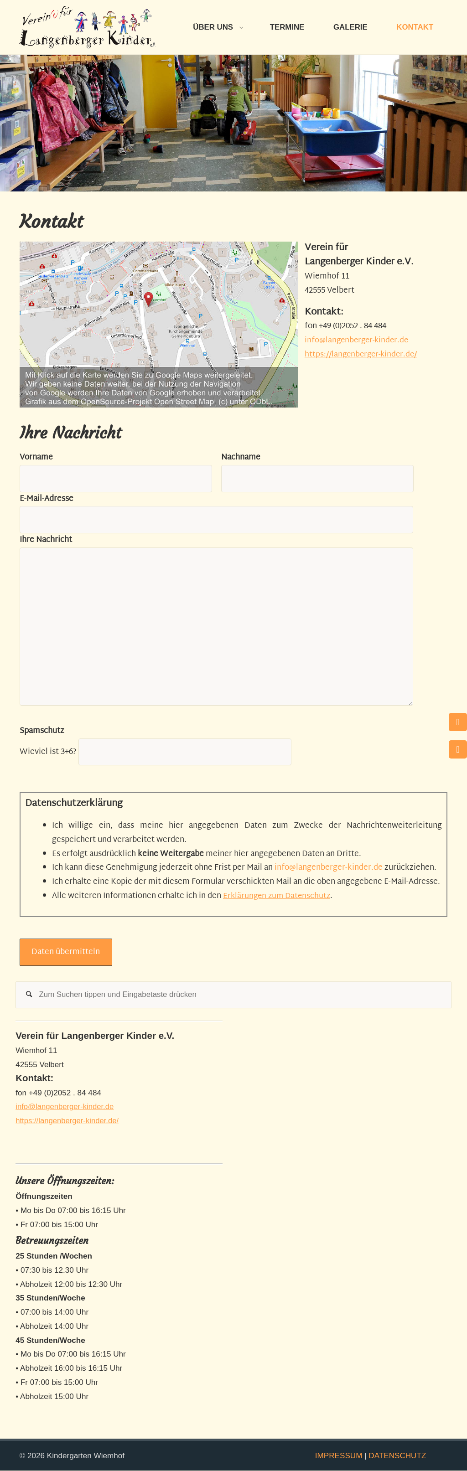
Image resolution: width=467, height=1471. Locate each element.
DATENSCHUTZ (397, 1455)
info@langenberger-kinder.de (359, 340)
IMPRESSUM (339, 1455)
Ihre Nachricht (46, 540)
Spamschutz (42, 731)
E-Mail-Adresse (46, 499)
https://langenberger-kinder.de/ (363, 354)
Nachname (240, 457)
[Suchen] (29, 995)
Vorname (36, 457)
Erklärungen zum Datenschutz (278, 896)
